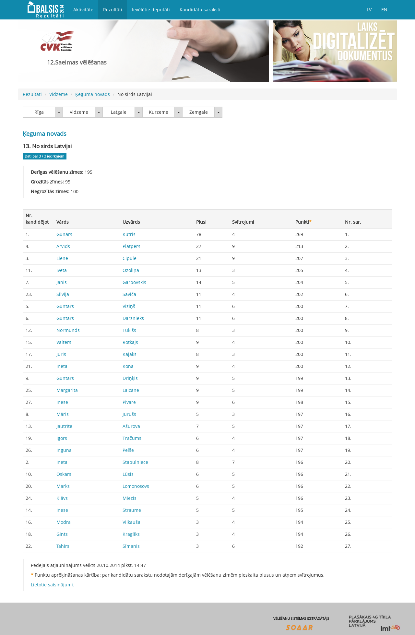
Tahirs (62, 546)
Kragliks (131, 534)
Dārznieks (133, 318)
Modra (63, 522)
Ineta (61, 366)
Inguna (64, 450)
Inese (62, 402)
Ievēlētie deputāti (151, 9)
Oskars (63, 474)
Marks (63, 486)
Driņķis (130, 378)
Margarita (67, 390)
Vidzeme (58, 94)
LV (369, 9)
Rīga (39, 112)
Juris (61, 354)
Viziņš (129, 306)
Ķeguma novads (92, 94)
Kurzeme (158, 112)
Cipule (129, 258)
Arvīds (63, 246)
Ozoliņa (131, 270)
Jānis (61, 282)
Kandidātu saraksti (200, 9)
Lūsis (128, 474)
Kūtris (129, 234)
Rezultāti (112, 9)
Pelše (128, 450)
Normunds (68, 330)
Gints (62, 534)
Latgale (118, 112)
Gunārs (64, 234)
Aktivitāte (83, 9)
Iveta (61, 270)
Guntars (65, 306)
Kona (128, 366)
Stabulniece (135, 462)
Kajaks (129, 354)
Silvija (62, 294)
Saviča (129, 294)
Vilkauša (131, 522)
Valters (63, 342)
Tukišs (129, 330)
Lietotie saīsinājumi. (52, 585)
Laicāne (131, 390)
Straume (132, 510)
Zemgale (198, 112)
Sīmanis (131, 546)
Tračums (132, 438)
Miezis (129, 498)
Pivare (129, 402)
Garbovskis (134, 282)
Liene (62, 258)
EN (384, 9)
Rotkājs (130, 342)
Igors (61, 438)
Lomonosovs (136, 486)
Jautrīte (64, 426)
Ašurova (131, 426)
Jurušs (129, 414)
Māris (62, 414)
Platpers (131, 246)
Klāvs (62, 498)
